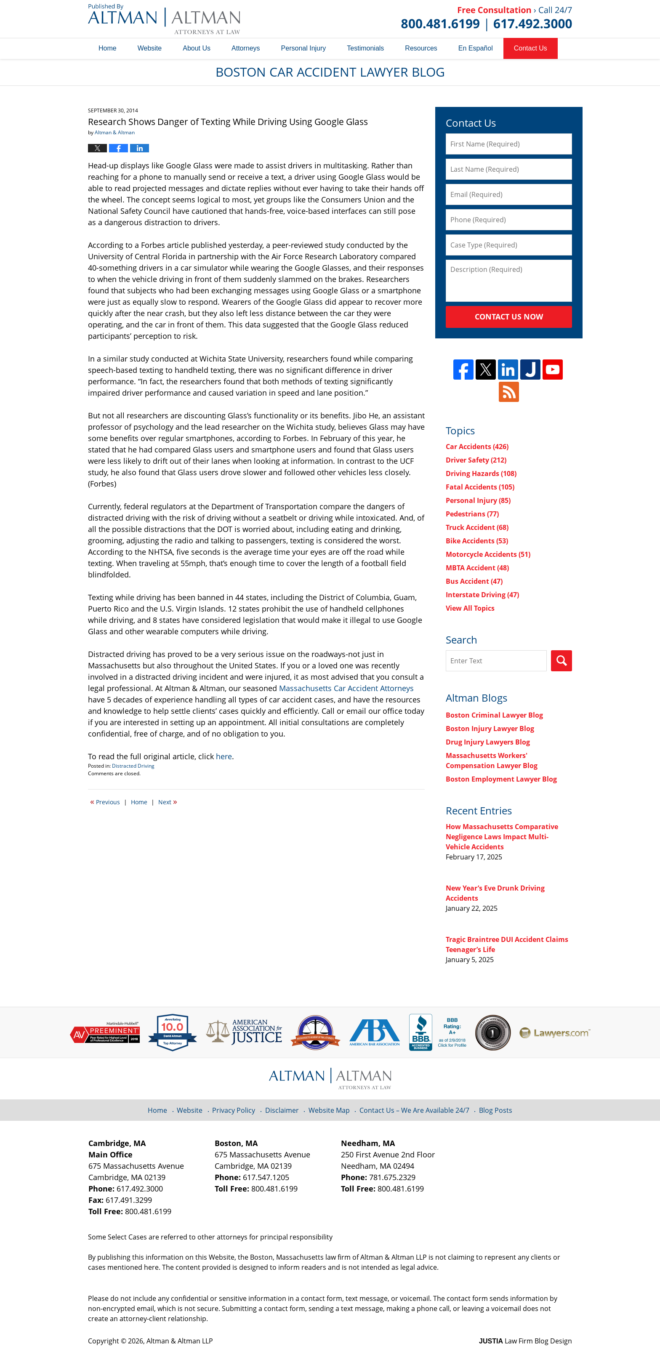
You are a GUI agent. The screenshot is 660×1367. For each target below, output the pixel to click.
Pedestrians (472, 514)
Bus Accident (474, 581)
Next (167, 801)
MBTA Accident (477, 567)
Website (150, 48)
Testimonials (365, 48)
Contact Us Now (509, 316)
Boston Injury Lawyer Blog (490, 728)
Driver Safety (476, 460)
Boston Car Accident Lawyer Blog (164, 19)
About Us (196, 48)
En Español (475, 48)
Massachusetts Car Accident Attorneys (346, 688)
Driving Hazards (481, 473)
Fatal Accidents (480, 487)
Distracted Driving (133, 765)
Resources (421, 48)
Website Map (329, 1110)
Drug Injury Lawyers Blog (488, 742)
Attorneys (246, 48)
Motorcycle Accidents (488, 554)
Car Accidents (477, 446)
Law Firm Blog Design (525, 1341)
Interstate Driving (482, 594)
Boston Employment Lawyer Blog (501, 779)
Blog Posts (495, 1110)
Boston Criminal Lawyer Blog (494, 715)
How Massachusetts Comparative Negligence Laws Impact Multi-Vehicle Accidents (502, 836)
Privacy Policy (233, 1110)
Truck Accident (477, 527)
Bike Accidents (477, 540)
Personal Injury (303, 48)
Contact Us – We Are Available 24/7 (414, 1110)
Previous (105, 801)
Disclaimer (282, 1110)
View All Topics (470, 608)
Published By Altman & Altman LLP (486, 19)
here (224, 756)
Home (107, 48)
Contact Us (530, 48)
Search (561, 660)
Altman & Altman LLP (179, 1341)
